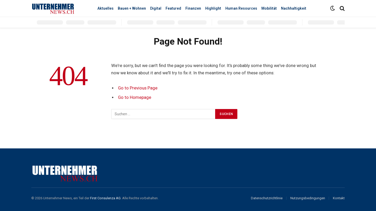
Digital (155, 8)
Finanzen (193, 8)
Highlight (213, 8)
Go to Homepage (134, 97)
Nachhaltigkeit (293, 8)
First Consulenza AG (105, 198)
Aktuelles (105, 8)
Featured (173, 8)
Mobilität (269, 8)
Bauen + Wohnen (132, 8)
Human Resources (241, 8)
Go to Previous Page (137, 88)
